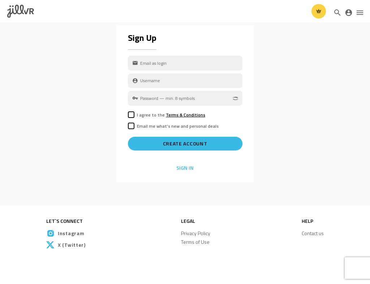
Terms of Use (195, 242)
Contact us (313, 233)
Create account (185, 143)
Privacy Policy (195, 233)
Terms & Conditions (185, 114)
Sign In (185, 168)
